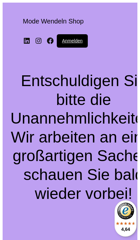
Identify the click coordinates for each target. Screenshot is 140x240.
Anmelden (72, 40)
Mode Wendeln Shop (53, 21)
